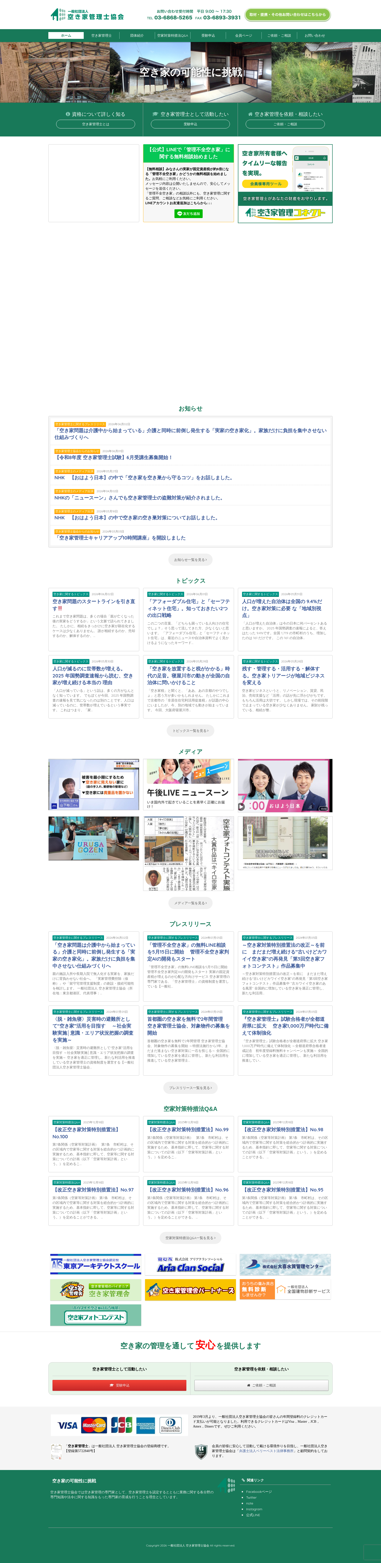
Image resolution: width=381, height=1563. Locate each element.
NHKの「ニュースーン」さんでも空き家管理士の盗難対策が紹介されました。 (139, 498)
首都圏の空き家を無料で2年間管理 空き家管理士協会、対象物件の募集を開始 (188, 1026)
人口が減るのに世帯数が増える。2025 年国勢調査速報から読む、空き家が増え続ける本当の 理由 (92, 675)
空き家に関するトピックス (70, 594)
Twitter (251, 1497)
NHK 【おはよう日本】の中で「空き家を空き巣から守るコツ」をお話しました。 (144, 477)
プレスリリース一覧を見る (190, 1088)
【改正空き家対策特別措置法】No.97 (93, 1190)
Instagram (254, 1509)
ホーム (66, 35)
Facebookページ (259, 1491)
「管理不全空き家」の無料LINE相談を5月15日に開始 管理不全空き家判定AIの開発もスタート (188, 952)
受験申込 (208, 35)
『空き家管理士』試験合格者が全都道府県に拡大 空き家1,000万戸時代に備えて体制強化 (285, 1026)
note (249, 1503)
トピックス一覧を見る (191, 730)
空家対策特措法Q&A (172, 35)
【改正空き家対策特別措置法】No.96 (188, 1190)
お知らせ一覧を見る (190, 560)
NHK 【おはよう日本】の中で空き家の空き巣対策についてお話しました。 (137, 518)
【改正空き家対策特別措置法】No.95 (282, 1190)
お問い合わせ (315, 35)
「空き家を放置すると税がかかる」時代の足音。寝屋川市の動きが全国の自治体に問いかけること (188, 675)
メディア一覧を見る (190, 903)
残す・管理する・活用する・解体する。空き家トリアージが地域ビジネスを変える (283, 675)
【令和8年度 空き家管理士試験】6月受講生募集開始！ (113, 457)
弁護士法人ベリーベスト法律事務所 (266, 1451)
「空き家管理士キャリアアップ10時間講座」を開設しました (120, 538)
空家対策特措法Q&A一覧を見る (190, 1238)
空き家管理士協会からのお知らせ (77, 451)
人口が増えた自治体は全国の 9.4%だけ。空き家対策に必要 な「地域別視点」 (282, 608)
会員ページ (243, 35)
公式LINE (253, 1515)
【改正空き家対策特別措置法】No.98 (282, 1129)
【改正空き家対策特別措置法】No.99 (188, 1129)
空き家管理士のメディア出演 (74, 471)
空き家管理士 (101, 35)
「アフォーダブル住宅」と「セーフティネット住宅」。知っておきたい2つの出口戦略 (188, 608)
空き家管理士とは (95, 124)
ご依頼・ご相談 (279, 35)
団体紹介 (137, 35)
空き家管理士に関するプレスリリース (80, 424)
